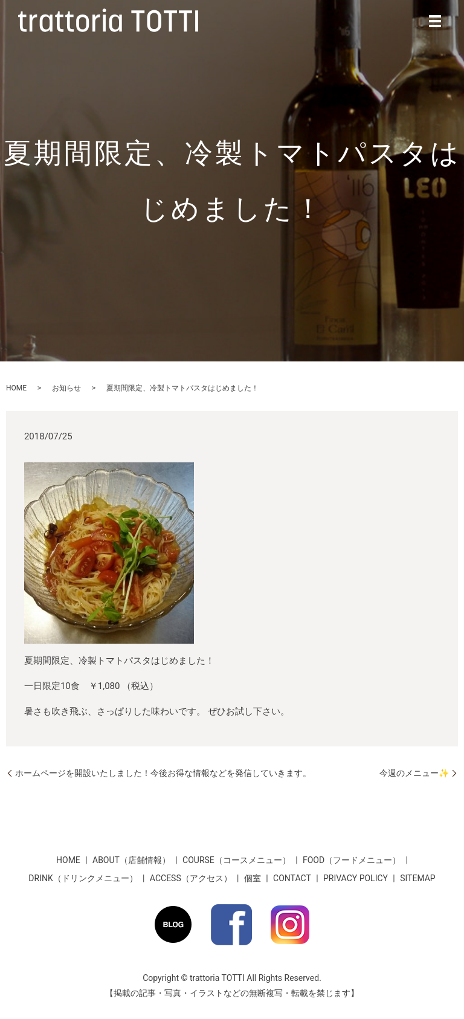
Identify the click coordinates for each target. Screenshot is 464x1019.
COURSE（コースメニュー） (236, 860)
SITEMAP (418, 878)
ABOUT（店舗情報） (131, 860)
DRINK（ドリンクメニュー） (82, 878)
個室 (252, 878)
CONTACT (292, 878)
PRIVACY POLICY (355, 878)
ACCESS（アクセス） (191, 878)
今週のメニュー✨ (414, 773)
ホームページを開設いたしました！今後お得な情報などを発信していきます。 (163, 773)
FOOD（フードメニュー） (352, 860)
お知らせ (66, 388)
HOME (16, 388)
